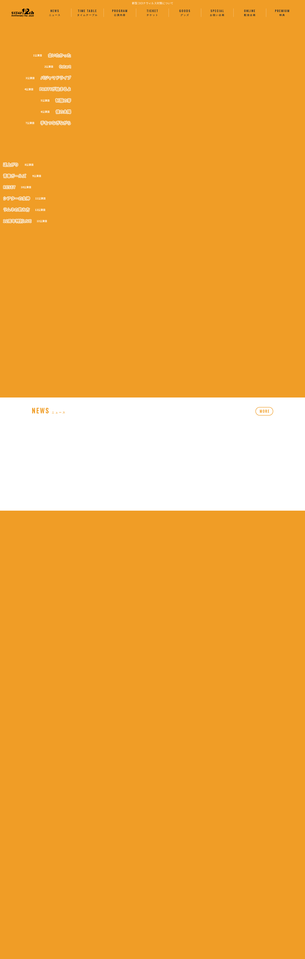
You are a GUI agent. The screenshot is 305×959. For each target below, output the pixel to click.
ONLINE (250, 12)
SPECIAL (217, 12)
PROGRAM (120, 12)
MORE (265, 331)
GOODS (185, 12)
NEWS (55, 12)
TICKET (152, 12)
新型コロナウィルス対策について (152, 3)
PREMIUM (282, 12)
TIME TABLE (87, 12)
